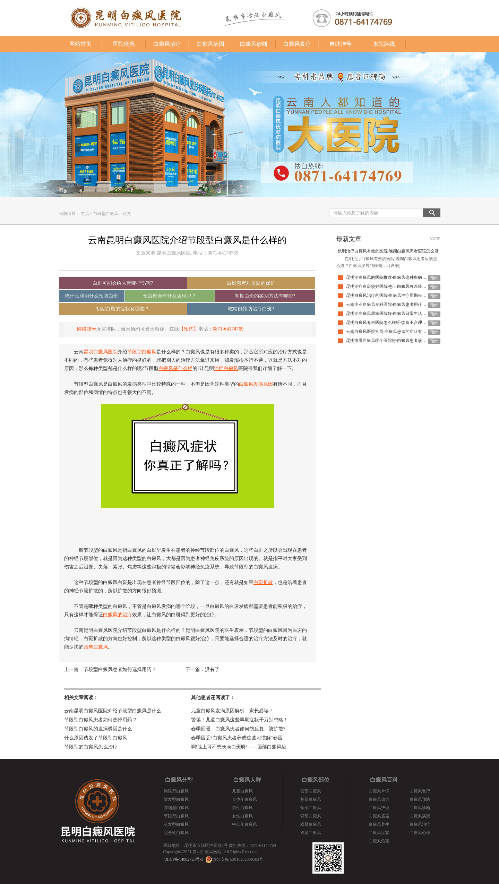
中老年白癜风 (244, 824)
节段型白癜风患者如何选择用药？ (120, 669)
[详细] (395, 265)
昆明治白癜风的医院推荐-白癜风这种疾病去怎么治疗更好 (398, 277)
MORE (435, 239)
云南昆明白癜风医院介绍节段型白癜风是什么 (112, 710)
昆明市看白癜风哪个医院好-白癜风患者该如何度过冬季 (396, 340)
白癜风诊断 (254, 44)
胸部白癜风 (310, 799)
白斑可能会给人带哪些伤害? (123, 283)
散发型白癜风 (176, 799)
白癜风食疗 (297, 44)
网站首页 (80, 44)
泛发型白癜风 (176, 824)
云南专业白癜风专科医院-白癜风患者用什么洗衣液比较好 (398, 304)
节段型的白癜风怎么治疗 (91, 746)
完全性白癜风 (176, 832)
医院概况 (124, 44)
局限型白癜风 (176, 791)
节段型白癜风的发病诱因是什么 (98, 728)
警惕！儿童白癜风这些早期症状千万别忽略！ (239, 719)
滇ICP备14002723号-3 (184, 859)
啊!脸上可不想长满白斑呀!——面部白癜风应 (238, 746)
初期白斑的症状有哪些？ (122, 308)
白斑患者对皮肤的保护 (251, 283)
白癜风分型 (179, 780)
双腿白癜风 (310, 832)
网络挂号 (86, 329)
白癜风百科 (384, 780)
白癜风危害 (379, 841)
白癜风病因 (210, 44)
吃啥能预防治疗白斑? (251, 308)
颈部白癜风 (310, 807)
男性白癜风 (242, 807)
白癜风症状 (379, 832)
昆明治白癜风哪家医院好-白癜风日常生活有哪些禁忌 (394, 313)
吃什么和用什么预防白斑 (91, 296)
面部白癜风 (310, 791)
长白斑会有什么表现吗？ (169, 296)
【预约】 (188, 329)
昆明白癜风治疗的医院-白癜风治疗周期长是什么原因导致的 (401, 295)
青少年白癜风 (244, 799)
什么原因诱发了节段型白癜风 (95, 737)
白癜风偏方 (379, 799)
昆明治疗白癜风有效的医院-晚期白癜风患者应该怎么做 (388, 251)
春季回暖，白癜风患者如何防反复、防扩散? (238, 728)
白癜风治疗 (167, 44)
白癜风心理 (420, 832)
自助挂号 (340, 44)
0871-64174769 (228, 329)
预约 (434, 278)
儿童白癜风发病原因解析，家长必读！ (232, 710)
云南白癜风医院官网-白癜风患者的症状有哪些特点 (392, 331)
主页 (85, 213)
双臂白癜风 (310, 824)
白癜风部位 (315, 780)
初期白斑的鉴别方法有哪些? (265, 296)
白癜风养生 (379, 824)
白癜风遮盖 (379, 816)
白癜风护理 (379, 807)
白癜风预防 (420, 799)
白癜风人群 (247, 780)
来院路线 (384, 44)
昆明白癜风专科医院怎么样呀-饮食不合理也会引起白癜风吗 (401, 322)
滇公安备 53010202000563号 (237, 859)
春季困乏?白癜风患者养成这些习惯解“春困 (237, 737)
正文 (127, 213)
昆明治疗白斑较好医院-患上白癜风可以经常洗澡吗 (392, 286)
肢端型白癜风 (176, 807)
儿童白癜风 (242, 791)
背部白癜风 (310, 816)
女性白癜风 (242, 816)
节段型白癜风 (105, 213)
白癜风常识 (379, 791)
